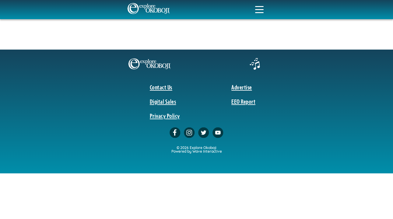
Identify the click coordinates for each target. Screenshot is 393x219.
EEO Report (243, 101)
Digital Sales (163, 101)
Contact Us (161, 87)
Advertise (241, 87)
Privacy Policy (165, 116)
